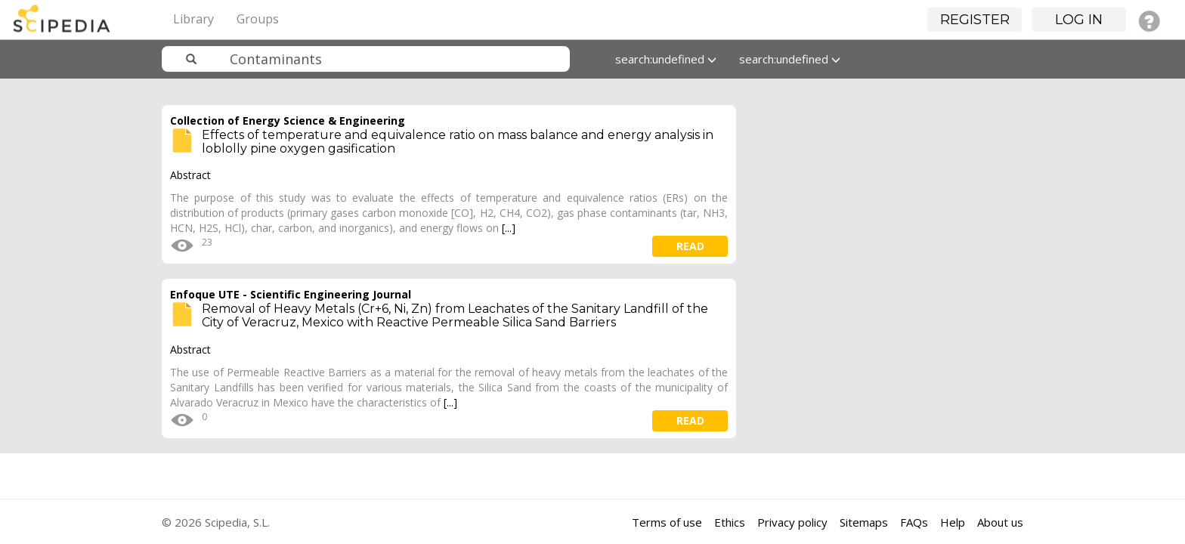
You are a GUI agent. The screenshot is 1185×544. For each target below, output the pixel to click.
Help (952, 522)
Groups (258, 19)
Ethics (729, 522)
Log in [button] (1079, 19)
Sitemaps (864, 522)
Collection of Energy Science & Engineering (287, 120)
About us (1000, 522)
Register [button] (975, 19)
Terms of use (667, 522)
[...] (508, 228)
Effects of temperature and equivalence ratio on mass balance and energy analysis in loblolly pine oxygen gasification (457, 142)
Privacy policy (792, 522)
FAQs (914, 522)
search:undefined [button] (665, 58)
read (690, 246)
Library (193, 19)
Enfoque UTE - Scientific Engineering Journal (290, 294)
